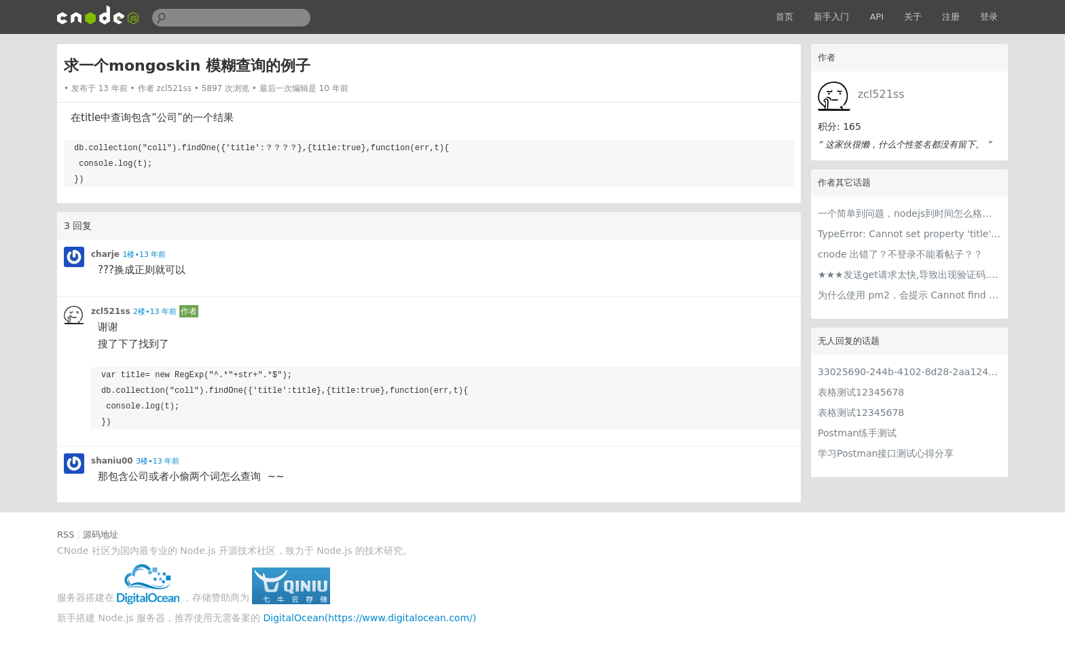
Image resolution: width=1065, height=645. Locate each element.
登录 (989, 17)
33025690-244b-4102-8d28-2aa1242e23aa (909, 371)
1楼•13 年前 (144, 254)
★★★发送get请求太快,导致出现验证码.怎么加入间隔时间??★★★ (909, 274)
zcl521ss (881, 94)
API (876, 17)
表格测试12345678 (861, 392)
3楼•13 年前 (157, 461)
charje (105, 254)
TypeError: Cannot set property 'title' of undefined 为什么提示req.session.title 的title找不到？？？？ (909, 233)
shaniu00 (112, 461)
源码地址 (100, 534)
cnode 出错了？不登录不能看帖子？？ (900, 254)
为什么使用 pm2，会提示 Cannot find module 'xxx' (909, 295)
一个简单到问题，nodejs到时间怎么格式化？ (909, 213)
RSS (66, 534)
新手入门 (831, 17)
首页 (784, 17)
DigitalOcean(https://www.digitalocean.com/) (370, 617)
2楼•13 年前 (155, 311)
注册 (951, 17)
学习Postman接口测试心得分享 (886, 453)
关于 (913, 17)
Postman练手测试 (857, 433)
